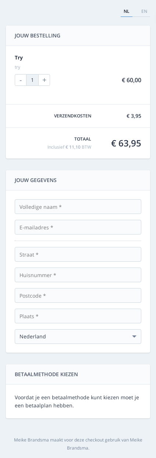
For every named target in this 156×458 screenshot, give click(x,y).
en (144, 11)
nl (127, 11)
